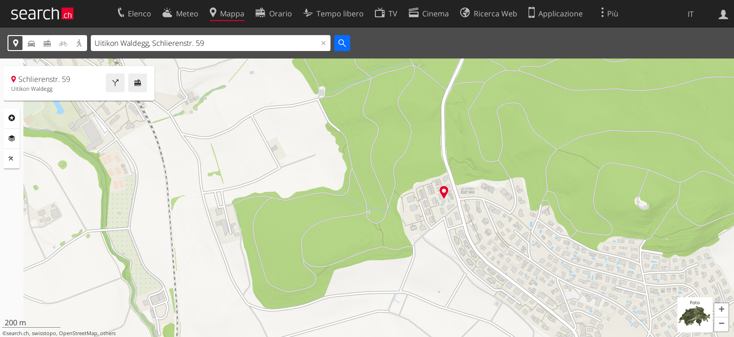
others (108, 333)
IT (691, 14)
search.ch (18, 333)
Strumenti (12, 158)
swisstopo (44, 333)
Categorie (12, 118)
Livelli (12, 138)
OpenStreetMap (78, 333)
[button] (721, 310)
